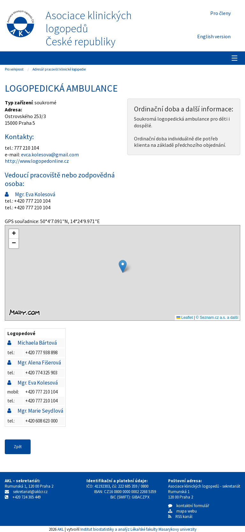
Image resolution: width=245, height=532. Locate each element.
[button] (123, 266)
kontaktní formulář (188, 505)
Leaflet (184, 317)
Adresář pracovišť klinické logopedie (59, 69)
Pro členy (220, 13)
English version (214, 36)
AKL (60, 529)
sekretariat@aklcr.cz (30, 491)
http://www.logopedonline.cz (37, 161)
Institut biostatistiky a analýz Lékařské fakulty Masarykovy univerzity (138, 529)
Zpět (18, 446)
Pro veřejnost (14, 69)
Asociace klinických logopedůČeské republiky (89, 28)
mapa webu (182, 511)
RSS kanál (183, 516)
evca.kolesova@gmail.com (50, 154)
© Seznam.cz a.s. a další (217, 317)
